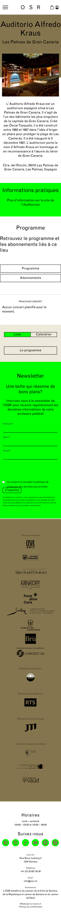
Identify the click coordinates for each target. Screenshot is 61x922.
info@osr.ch (30, 881)
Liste (17, 334)
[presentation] (22, 469)
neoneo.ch (36, 904)
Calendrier (44, 334)
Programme (30, 268)
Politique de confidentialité (30, 907)
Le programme (30, 350)
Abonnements (30, 278)
